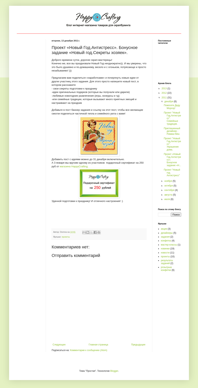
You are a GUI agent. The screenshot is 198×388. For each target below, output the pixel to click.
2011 (164, 97)
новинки (165, 248)
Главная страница (98, 344)
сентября (169, 190)
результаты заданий (167, 261)
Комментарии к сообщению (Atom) (88, 350)
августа (168, 194)
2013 (164, 88)
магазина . (74, 166)
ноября (168, 181)
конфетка (166, 240)
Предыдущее (138, 344)
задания (165, 236)
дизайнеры (167, 233)
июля (167, 199)
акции (164, 228)
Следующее (59, 344)
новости (165, 252)
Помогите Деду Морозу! (172, 106)
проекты (66, 237)
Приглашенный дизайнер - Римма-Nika (172, 131)
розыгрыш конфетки (166, 268)
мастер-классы (169, 244)
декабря (169, 101)
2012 (164, 93)
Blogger (114, 371)
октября (168, 185)
